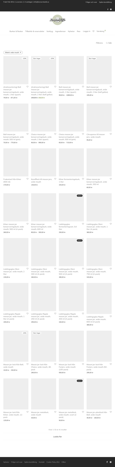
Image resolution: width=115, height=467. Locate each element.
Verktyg (49, 31)
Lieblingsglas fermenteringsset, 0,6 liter (68, 226)
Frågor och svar (91, 2)
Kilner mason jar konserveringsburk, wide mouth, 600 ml (41, 226)
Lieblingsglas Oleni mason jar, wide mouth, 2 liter (13, 271)
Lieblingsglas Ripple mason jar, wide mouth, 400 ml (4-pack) (68, 322)
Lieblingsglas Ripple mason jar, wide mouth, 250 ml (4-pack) (41, 322)
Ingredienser (60, 31)
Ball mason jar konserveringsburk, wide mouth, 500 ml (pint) (13, 137)
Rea (78, 31)
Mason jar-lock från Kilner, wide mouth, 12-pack (13, 417)
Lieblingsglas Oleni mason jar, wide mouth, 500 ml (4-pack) (68, 274)
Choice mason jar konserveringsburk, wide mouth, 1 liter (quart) (41, 137)
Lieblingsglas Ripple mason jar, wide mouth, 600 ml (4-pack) (96, 322)
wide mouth (12, 52)
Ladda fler (57, 439)
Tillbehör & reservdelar (34, 31)
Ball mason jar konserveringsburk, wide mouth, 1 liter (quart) (69, 89)
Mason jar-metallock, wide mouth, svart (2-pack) (68, 417)
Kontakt (41, 462)
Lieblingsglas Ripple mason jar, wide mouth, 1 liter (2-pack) (13, 322)
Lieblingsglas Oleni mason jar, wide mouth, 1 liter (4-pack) (97, 226)
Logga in (86, 31)
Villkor (63, 462)
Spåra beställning (105, 2)
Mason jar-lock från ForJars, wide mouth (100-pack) (67, 370)
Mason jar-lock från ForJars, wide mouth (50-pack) (97, 370)
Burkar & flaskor (16, 31)
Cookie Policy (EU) (52, 462)
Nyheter (71, 31)
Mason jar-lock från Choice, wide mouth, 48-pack (41, 370)
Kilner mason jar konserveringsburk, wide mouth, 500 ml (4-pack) (13, 226)
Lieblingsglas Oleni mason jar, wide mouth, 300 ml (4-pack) (41, 271)
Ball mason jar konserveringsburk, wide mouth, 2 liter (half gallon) (97, 89)
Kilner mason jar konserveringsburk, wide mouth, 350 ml (97, 181)
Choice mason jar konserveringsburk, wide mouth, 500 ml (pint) (69, 137)
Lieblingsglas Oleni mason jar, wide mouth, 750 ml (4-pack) (96, 274)
